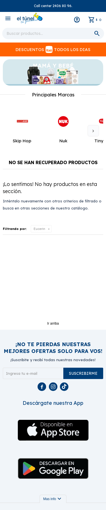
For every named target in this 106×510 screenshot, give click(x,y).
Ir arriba (53, 323)
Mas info (53, 499)
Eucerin (39, 229)
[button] (93, 131)
